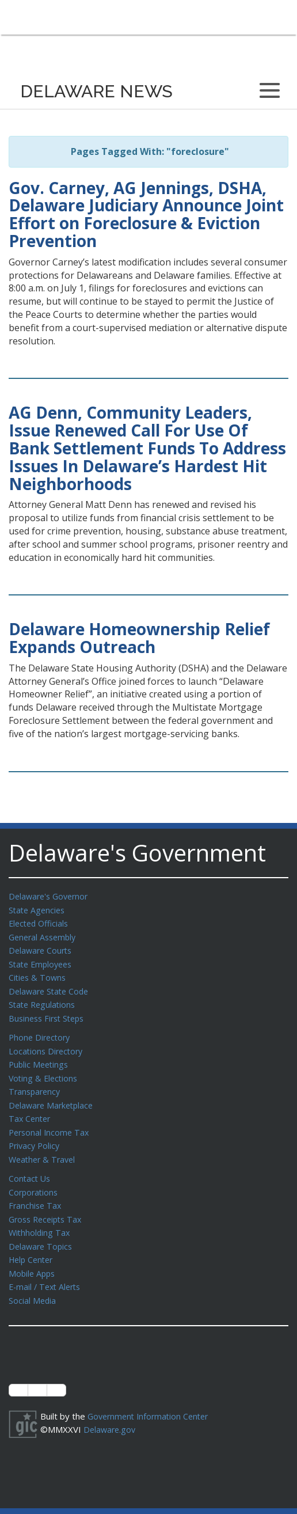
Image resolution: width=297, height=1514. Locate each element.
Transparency (36, 1083)
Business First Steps (49, 1013)
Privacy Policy (36, 1135)
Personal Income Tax (51, 1122)
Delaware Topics (42, 1232)
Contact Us (30, 1167)
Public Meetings (40, 1057)
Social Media (33, 1283)
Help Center (33, 1244)
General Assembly (45, 935)
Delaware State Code (51, 987)
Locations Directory (47, 1044)
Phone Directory (41, 1031)
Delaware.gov (110, 1411)
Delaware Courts (42, 948)
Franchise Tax (36, 1192)
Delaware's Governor (51, 896)
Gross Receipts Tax (48, 1206)
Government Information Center (151, 1399)
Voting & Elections (45, 1070)
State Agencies (38, 909)
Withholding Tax (40, 1218)
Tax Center (31, 1109)
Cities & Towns (38, 974)
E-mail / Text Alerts (47, 1270)
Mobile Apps (33, 1257)
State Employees (43, 961)
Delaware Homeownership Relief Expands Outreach (139, 638)
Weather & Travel (44, 1148)
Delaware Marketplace (53, 1096)
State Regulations (44, 999)
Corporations (34, 1180)
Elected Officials (41, 922)
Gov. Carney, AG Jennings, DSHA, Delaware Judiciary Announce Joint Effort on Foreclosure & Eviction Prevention (146, 214)
